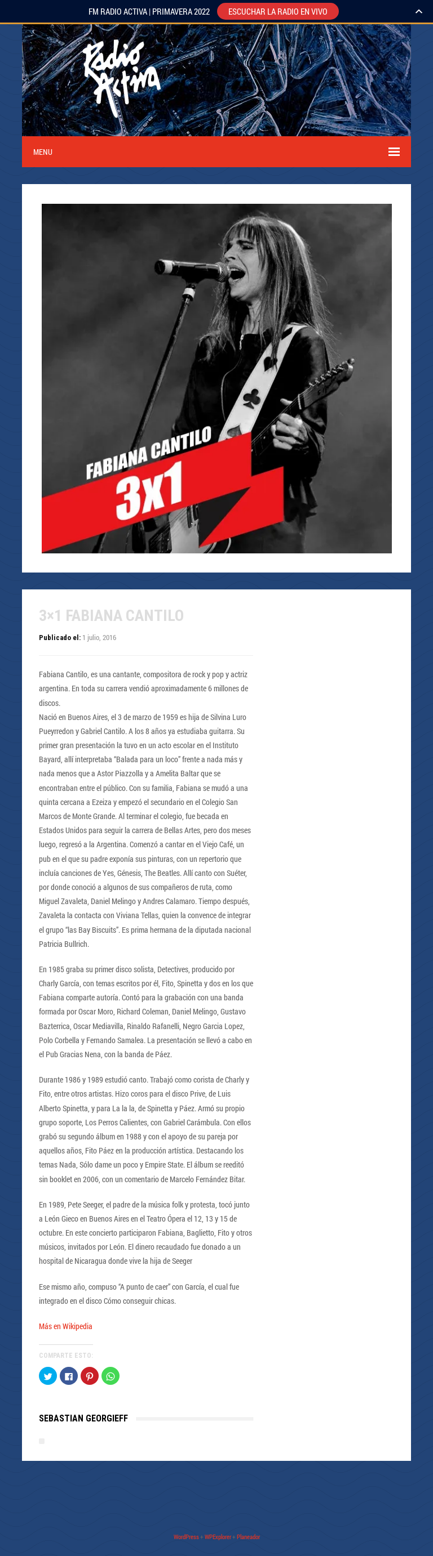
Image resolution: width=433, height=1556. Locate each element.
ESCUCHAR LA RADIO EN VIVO (278, 11)
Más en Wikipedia (65, 1326)
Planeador (248, 1536)
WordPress (186, 1536)
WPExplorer (218, 1536)
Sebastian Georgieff (83, 1418)
